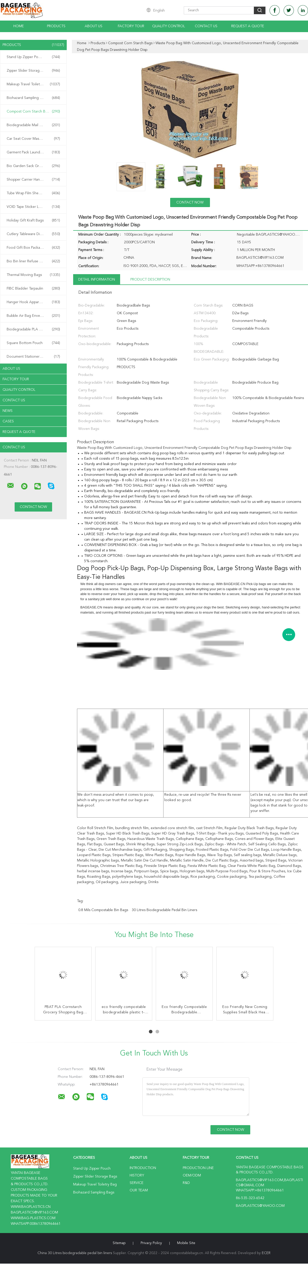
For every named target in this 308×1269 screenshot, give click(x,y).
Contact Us (206, 26)
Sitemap (119, 1243)
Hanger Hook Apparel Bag (33, 302)
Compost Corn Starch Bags (33, 111)
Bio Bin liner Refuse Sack (33, 261)
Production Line (198, 1168)
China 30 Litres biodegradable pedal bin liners (74, 1253)
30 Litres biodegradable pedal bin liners (164, 910)
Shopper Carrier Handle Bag (33, 179)
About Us (93, 26)
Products (56, 26)
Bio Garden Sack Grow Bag (33, 166)
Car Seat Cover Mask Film (33, 138)
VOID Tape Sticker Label (33, 206)
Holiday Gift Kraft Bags (33, 220)
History (137, 1175)
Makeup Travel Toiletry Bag (33, 84)
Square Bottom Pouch (33, 343)
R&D (186, 1183)
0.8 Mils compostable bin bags (103, 910)
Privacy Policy (151, 1243)
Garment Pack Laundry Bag (33, 152)
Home (18, 26)
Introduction (143, 1168)
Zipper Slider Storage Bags (33, 70)
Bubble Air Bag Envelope (33, 315)
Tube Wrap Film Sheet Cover (33, 193)
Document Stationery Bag (33, 356)
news (8, 411)
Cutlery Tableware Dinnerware (33, 234)
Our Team (139, 1190)
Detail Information (96, 279)
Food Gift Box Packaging (33, 247)
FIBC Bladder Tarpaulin (33, 288)
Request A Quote (247, 26)
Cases (8, 421)
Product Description (150, 279)
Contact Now (190, 202)
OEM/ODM (192, 1175)
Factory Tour (131, 26)
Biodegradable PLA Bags (33, 329)
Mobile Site (186, 1243)
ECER (266, 1253)
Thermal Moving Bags (33, 274)
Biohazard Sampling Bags (33, 97)
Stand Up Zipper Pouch (33, 57)
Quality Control (168, 26)
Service (136, 1183)
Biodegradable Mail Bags (33, 125)
